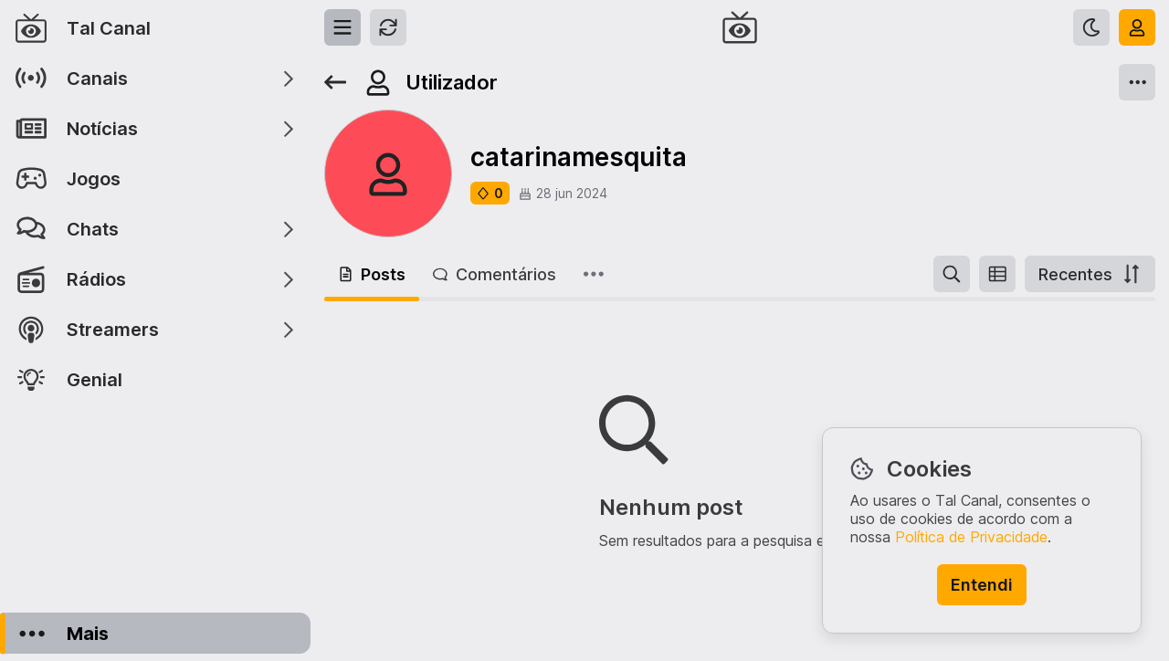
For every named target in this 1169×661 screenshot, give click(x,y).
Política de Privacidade (971, 537)
